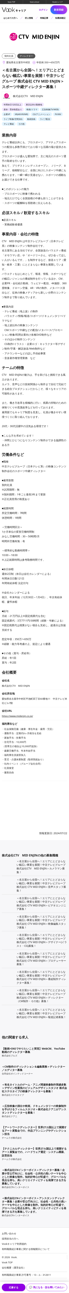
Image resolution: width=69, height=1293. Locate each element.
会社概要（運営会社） (14, 1267)
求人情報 (29, 17)
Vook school (34, 2)
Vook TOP (11, 2)
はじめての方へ (11, 17)
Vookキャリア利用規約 (14, 1244)
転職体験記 (60, 17)
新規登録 (58, 9)
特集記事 (44, 17)
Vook (14, 1257)
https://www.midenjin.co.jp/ (17, 716)
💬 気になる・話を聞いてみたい (46, 1287)
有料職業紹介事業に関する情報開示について (26, 1249)
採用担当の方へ (10, 1238)
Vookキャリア (57, 2)
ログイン (42, 10)
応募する (13, 1287)
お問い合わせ (9, 1233)
